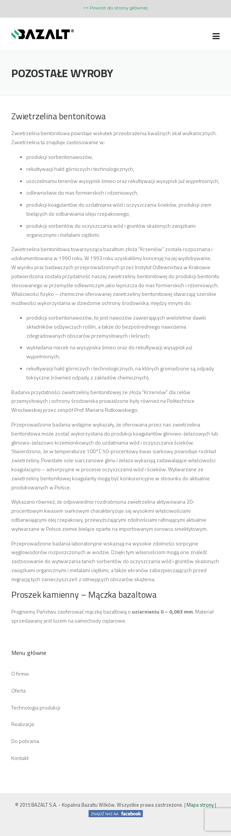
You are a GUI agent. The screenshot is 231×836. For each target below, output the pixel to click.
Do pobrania (25, 741)
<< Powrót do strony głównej (115, 8)
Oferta (18, 690)
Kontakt (20, 758)
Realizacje (22, 724)
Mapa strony (200, 805)
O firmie (20, 674)
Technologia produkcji (35, 707)
